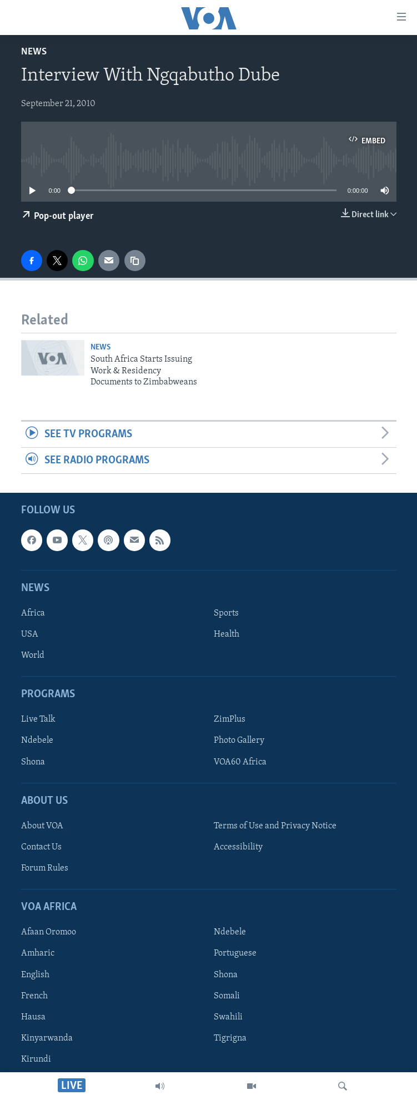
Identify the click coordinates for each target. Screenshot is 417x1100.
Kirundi (36, 1059)
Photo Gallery (239, 741)
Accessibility (238, 847)
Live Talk (38, 720)
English (35, 975)
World (32, 655)
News (34, 52)
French (34, 996)
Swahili (228, 1017)
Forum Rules (44, 868)
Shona (33, 762)
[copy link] (134, 260)
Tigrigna (230, 1038)
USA (29, 634)
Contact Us (41, 847)
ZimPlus (229, 720)
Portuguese (235, 953)
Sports (226, 613)
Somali (227, 996)
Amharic (37, 953)
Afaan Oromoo (48, 932)
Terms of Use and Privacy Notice (275, 826)
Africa (33, 613)
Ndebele (37, 741)
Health (226, 634)
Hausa (33, 1017)
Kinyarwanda (47, 1038)
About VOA (42, 826)
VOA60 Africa (240, 762)
